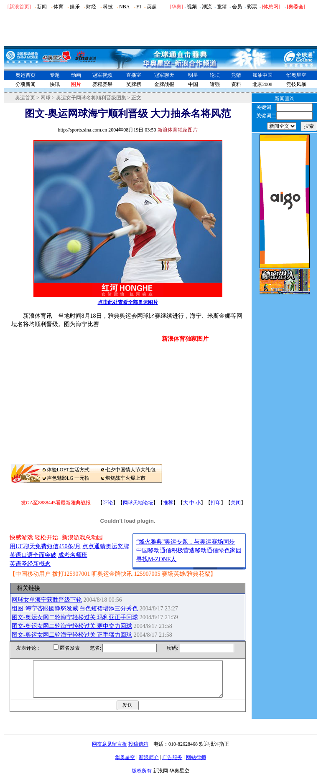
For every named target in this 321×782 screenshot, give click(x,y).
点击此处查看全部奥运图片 (128, 302)
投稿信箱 (138, 751)
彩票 (252, 7)
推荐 (168, 503)
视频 (192, 7)
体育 (59, 7)
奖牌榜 (133, 84)
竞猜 (222, 7)
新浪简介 (149, 765)
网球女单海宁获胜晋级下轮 (47, 600)
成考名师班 (72, 555)
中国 (193, 84)
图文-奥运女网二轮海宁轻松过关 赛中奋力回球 (72, 626)
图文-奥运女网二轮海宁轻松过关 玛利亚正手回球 (75, 617)
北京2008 (262, 84)
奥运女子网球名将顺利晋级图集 (91, 98)
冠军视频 (102, 75)
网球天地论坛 (138, 503)
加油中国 (262, 75)
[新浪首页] (19, 7)
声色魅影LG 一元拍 (68, 478)
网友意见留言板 (109, 751)
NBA (124, 7)
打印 (216, 503)
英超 (152, 7)
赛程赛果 (102, 84)
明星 (193, 75)
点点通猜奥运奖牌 (105, 546)
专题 (55, 75)
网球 (46, 98)
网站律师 (196, 765)
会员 (237, 7)
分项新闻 (25, 84)
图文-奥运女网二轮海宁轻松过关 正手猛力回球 (72, 635)
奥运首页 (25, 75)
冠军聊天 (164, 75)
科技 (108, 7)
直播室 (133, 75)
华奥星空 (296, 75)
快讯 (55, 84)
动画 (76, 75)
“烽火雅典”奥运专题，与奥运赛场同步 (185, 542)
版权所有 (142, 778)
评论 (108, 503)
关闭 (236, 503)
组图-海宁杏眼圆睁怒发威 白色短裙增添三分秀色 (75, 608)
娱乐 (75, 7)
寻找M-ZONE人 (156, 559)
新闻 (42, 7)
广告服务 (172, 765)
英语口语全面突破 (33, 555)
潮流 (207, 7)
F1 (139, 7)
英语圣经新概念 (30, 564)
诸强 (215, 84)
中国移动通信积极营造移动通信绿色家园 (189, 550)
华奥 (176, 7)
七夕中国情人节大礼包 (130, 470)
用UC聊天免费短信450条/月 (45, 546)
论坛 (215, 75)
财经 (91, 7)
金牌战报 (164, 84)
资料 (236, 84)
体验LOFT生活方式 (68, 470)
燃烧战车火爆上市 (125, 478)
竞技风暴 (296, 84)
